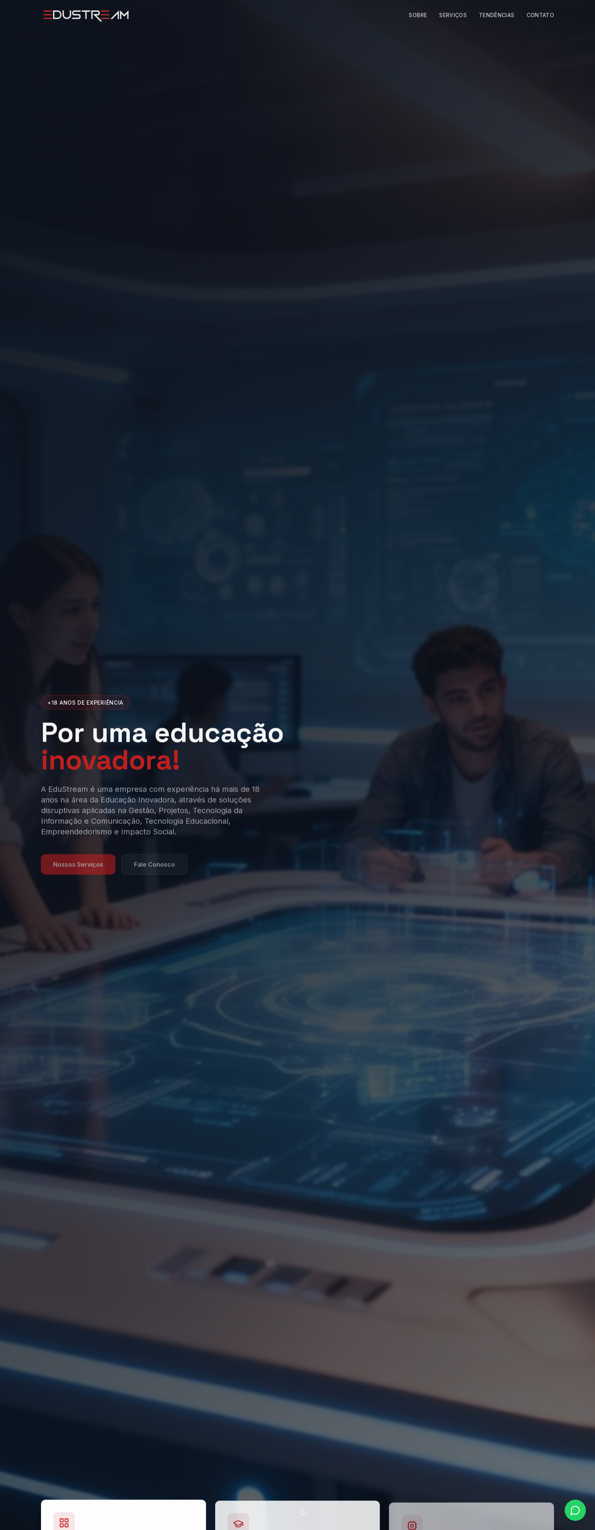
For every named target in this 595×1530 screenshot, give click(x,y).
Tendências (497, 15)
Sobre (418, 15)
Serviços (453, 15)
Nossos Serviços (78, 868)
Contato (540, 15)
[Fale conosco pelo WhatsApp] (575, 1510)
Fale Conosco (154, 868)
